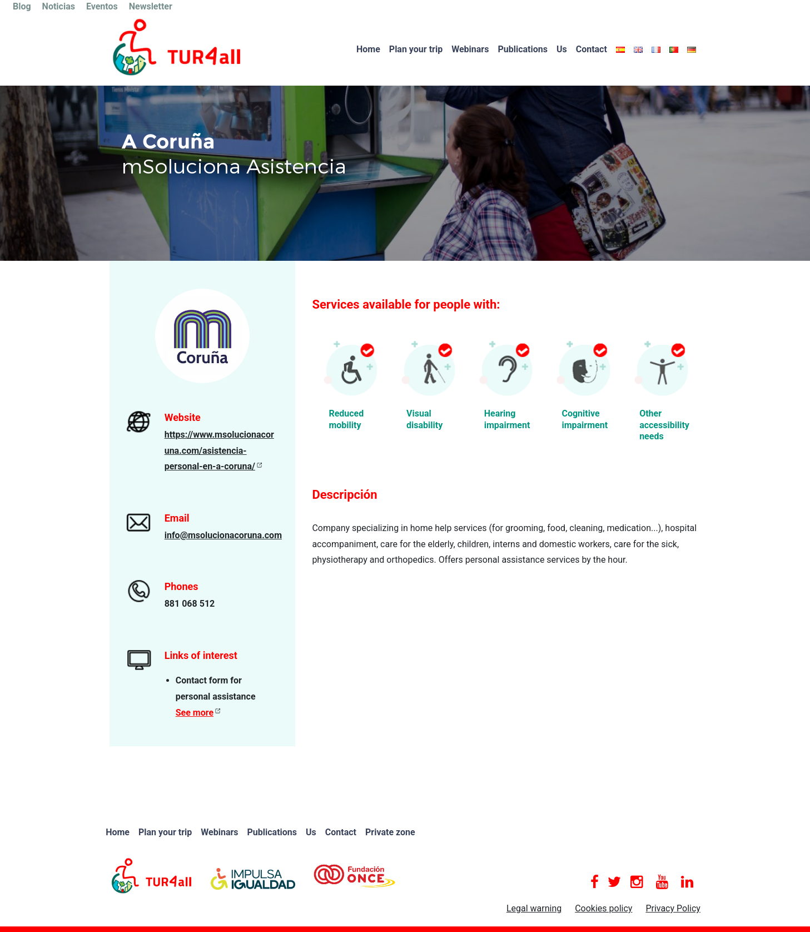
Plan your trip (416, 49)
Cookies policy (603, 908)
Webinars (470, 49)
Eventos (102, 6)
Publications (523, 49)
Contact (591, 49)
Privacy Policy (672, 908)
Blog (22, 6)
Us (561, 49)
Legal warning (533, 908)
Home (368, 49)
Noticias (58, 6)
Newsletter (150, 6)
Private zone (390, 832)
